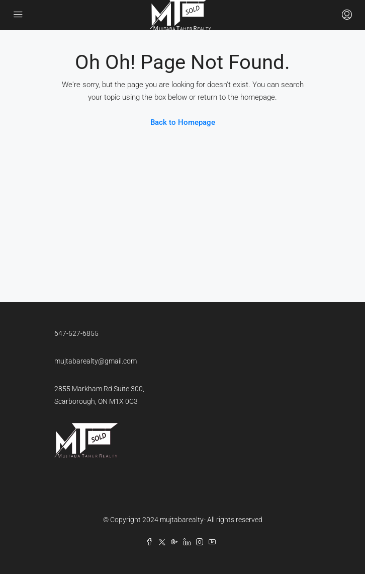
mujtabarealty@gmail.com (95, 361)
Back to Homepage (182, 122)
